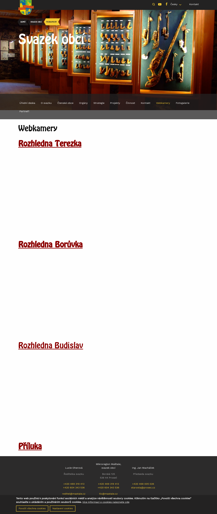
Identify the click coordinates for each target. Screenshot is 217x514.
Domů (23, 22)
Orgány (83, 103)
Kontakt (194, 4)
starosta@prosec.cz (143, 487)
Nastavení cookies (62, 508)
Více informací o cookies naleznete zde (105, 502)
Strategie (98, 103)
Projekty (115, 103)
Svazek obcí (36, 22)
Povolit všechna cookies (32, 508)
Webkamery (51, 22)
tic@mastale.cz (108, 493)
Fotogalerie (182, 103)
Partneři (24, 111)
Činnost (130, 103)
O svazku (46, 103)
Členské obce (65, 103)
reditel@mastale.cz (73, 493)
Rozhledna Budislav (50, 345)
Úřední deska (27, 103)
